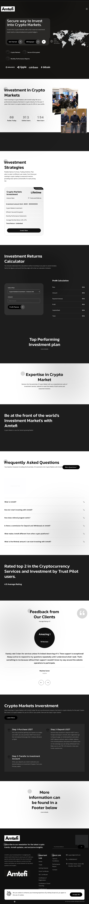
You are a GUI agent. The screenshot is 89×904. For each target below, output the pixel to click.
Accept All (76, 894)
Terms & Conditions (55, 860)
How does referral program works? (17, 517)
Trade (40, 865)
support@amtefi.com (74, 855)
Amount (10, 297)
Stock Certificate (44, 871)
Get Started (15, 42)
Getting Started (43, 868)
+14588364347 (72, 859)
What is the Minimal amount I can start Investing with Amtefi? (27, 541)
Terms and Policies (34, 198)
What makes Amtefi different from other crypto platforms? (26, 533)
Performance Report (56, 865)
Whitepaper (33, 42)
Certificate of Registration (43, 879)
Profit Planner (17, 307)
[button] (41, 682)
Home (40, 861)
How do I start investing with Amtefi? (18, 510)
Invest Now (24, 230)
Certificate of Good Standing (44, 884)
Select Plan (11, 288)
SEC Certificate (43, 874)
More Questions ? (71, 467)
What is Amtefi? (10, 502)
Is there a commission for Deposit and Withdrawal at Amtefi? (27, 525)
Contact (54, 870)
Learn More (11, 718)
